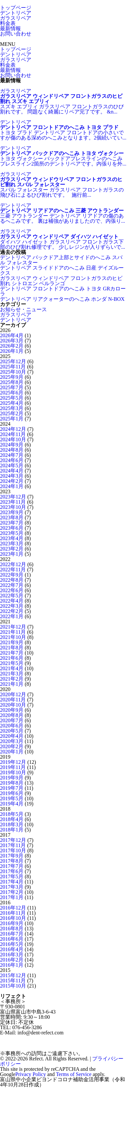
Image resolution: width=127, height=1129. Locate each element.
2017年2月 (11, 892)
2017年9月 (11, 855)
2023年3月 (11, 543)
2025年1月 (11, 418)
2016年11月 (13, 913)
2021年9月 (11, 642)
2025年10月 (13, 372)
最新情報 (10, 28)
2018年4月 (11, 819)
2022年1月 (11, 616)
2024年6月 (11, 460)
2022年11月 (13, 569)
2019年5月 (11, 798)
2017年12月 (13, 840)
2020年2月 (11, 746)
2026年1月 (11, 351)
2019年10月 (13, 772)
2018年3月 (11, 824)
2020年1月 (11, 751)
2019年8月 (11, 783)
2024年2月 (11, 481)
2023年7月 (11, 522)
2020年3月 (11, 741)
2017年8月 (11, 861)
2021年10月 (13, 637)
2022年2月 (11, 611)
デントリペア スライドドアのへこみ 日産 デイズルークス (62, 270)
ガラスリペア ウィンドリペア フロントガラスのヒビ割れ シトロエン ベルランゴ (61, 280)
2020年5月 (11, 731)
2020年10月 (13, 705)
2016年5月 (11, 944)
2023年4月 (11, 538)
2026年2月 (11, 346)
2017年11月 (13, 845)
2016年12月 (13, 907)
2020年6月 (11, 725)
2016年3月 (11, 954)
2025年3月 (11, 408)
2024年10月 (13, 439)
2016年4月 (11, 949)
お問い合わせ (15, 33)
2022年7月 (11, 585)
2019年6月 (11, 793)
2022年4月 (11, 601)
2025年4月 (11, 403)
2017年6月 (11, 871)
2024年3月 (11, 476)
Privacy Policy (30, 1074)
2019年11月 (13, 767)
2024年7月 (11, 455)
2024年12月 (13, 429)
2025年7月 (11, 387)
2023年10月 (13, 507)
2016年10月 (13, 918)
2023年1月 (11, 554)
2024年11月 (13, 434)
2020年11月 (13, 699)
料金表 (8, 23)
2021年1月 (11, 684)
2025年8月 (11, 382)
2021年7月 (11, 653)
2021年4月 (11, 668)
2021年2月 (11, 679)
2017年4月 (11, 881)
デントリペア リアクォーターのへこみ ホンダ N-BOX (62, 299)
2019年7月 (11, 788)
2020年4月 (11, 736)
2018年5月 (11, 814)
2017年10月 (13, 850)
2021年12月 (13, 627)
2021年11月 (13, 632)
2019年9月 (11, 777)
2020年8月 (11, 715)
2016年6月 (11, 939)
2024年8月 (11, 450)
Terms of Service (74, 1074)
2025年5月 (11, 398)
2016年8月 (11, 928)
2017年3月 (11, 887)
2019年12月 (13, 762)
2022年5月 (11, 595)
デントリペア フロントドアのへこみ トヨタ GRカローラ (63, 291)
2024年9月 (11, 444)
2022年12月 (13, 564)
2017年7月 (11, 866)
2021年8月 (11, 647)
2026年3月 (11, 340)
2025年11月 (13, 366)
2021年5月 (11, 663)
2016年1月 (11, 965)
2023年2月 (11, 548)
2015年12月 (13, 975)
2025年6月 (11, 392)
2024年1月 (11, 486)
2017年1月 (11, 897)
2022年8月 (11, 580)
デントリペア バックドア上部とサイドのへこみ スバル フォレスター (61, 260)
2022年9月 (11, 575)
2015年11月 (13, 980)
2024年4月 (11, 470)
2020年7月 (11, 720)
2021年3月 (11, 673)
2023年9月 (11, 512)
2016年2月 (11, 960)
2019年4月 (11, 803)
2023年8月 (11, 517)
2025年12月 (13, 361)
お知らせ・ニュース (23, 309)
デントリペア (15, 13)
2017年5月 (11, 876)
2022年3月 (11, 606)
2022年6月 (11, 590)
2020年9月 (11, 710)
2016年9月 (11, 923)
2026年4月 (11, 335)
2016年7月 (11, 933)
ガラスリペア (15, 18)
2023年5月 (11, 533)
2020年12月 (13, 694)
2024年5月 (11, 465)
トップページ (15, 7)
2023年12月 (13, 496)
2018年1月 (11, 829)
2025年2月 (11, 413)
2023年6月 (11, 528)
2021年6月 (11, 658)
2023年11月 (13, 502)
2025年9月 (11, 377)
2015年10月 (13, 986)
